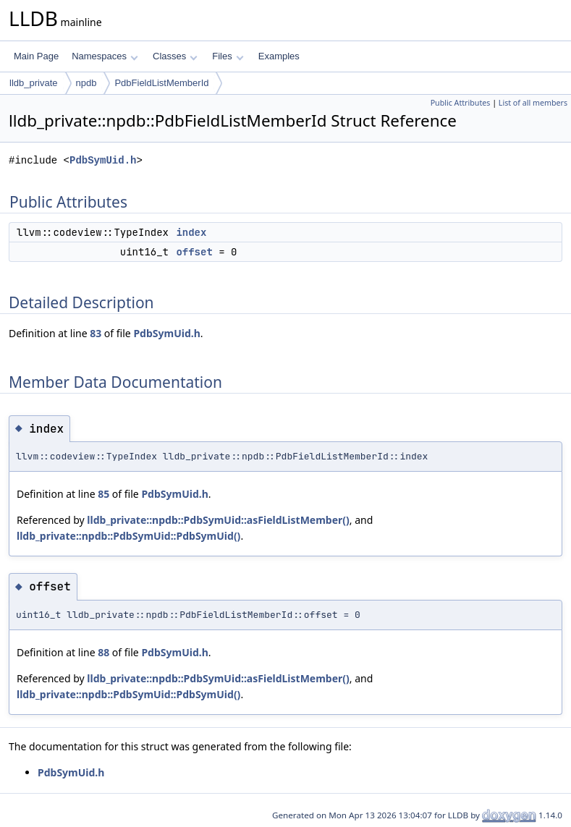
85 (103, 494)
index (191, 232)
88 (103, 652)
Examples (279, 56)
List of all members (533, 103)
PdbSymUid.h (102, 160)
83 (95, 333)
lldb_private (33, 82)
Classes (175, 56)
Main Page (36, 56)
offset (194, 251)
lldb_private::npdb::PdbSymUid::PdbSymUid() (128, 536)
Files (227, 56)
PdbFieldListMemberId (161, 82)
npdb (86, 82)
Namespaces (105, 56)
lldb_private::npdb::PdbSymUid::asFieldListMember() (218, 520)
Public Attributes (461, 103)
